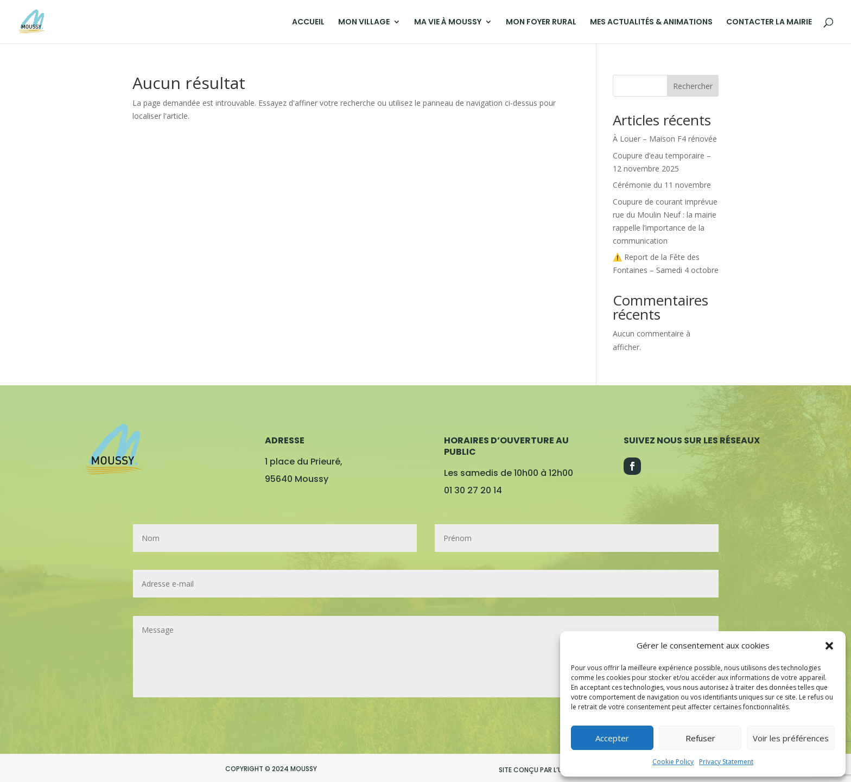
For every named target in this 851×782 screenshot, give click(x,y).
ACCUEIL (308, 22)
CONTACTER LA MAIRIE (769, 22)
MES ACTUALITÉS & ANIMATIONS (651, 22)
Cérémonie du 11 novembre (662, 185)
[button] (829, 645)
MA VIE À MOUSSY (447, 22)
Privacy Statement (726, 761)
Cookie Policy (673, 761)
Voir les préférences (791, 738)
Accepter (612, 738)
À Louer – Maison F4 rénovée (665, 138)
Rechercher (693, 86)
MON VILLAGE (364, 22)
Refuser (700, 738)
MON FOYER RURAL (541, 22)
